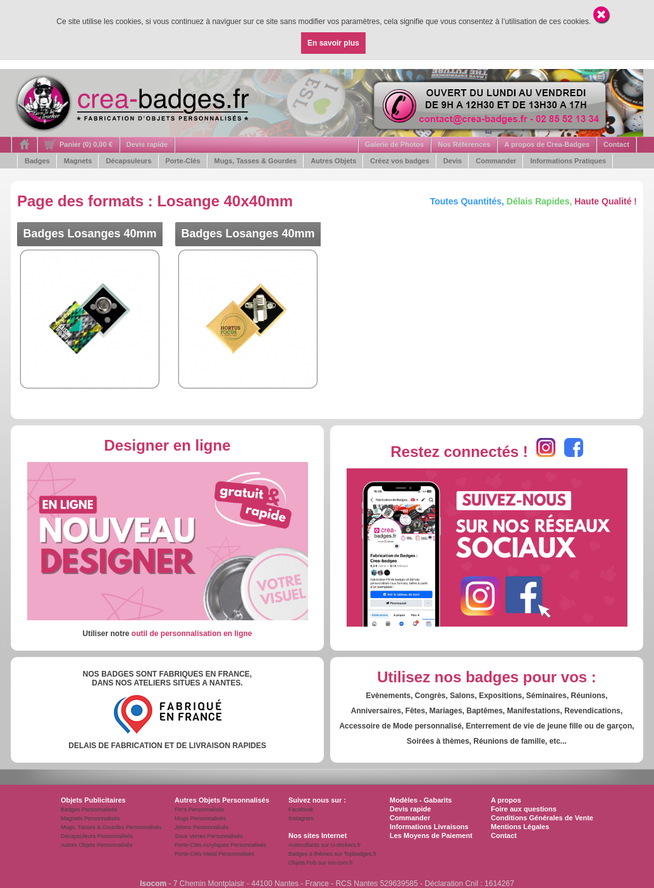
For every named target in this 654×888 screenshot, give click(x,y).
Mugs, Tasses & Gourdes (255, 161)
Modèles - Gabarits (421, 800)
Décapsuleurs (128, 161)
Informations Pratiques (568, 161)
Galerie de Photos (394, 144)
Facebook (301, 809)
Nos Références (464, 144)
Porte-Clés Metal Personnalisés (214, 854)
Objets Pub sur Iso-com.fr (320, 863)
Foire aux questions (524, 809)
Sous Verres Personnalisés (209, 836)
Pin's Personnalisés (199, 809)
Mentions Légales (520, 826)
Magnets (78, 161)
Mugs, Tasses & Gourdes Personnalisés (111, 827)
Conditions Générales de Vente (542, 818)
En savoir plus (333, 43)
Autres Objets (333, 161)
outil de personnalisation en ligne (192, 633)
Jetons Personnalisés (202, 827)
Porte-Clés (183, 161)
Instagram (301, 818)
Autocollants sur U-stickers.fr (324, 845)
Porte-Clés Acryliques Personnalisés (220, 845)
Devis (452, 161)
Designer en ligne (167, 445)
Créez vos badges (399, 161)
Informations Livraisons (429, 826)
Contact (616, 144)
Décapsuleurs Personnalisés (97, 836)
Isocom (153, 883)
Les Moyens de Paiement (431, 835)
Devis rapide (147, 144)
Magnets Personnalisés (90, 818)
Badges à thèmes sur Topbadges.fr (332, 854)
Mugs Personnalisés (200, 818)
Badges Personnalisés (89, 809)
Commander (496, 161)
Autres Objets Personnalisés (97, 845)
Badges (37, 161)
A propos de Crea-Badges (546, 144)
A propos (506, 800)
